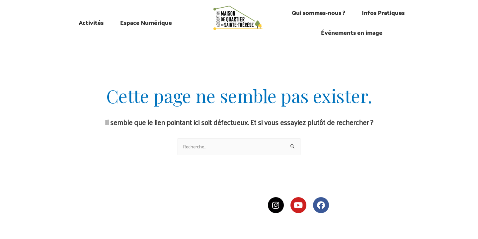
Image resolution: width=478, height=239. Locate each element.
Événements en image (351, 32)
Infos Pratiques (383, 12)
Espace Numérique (146, 22)
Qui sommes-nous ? (318, 12)
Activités (91, 22)
